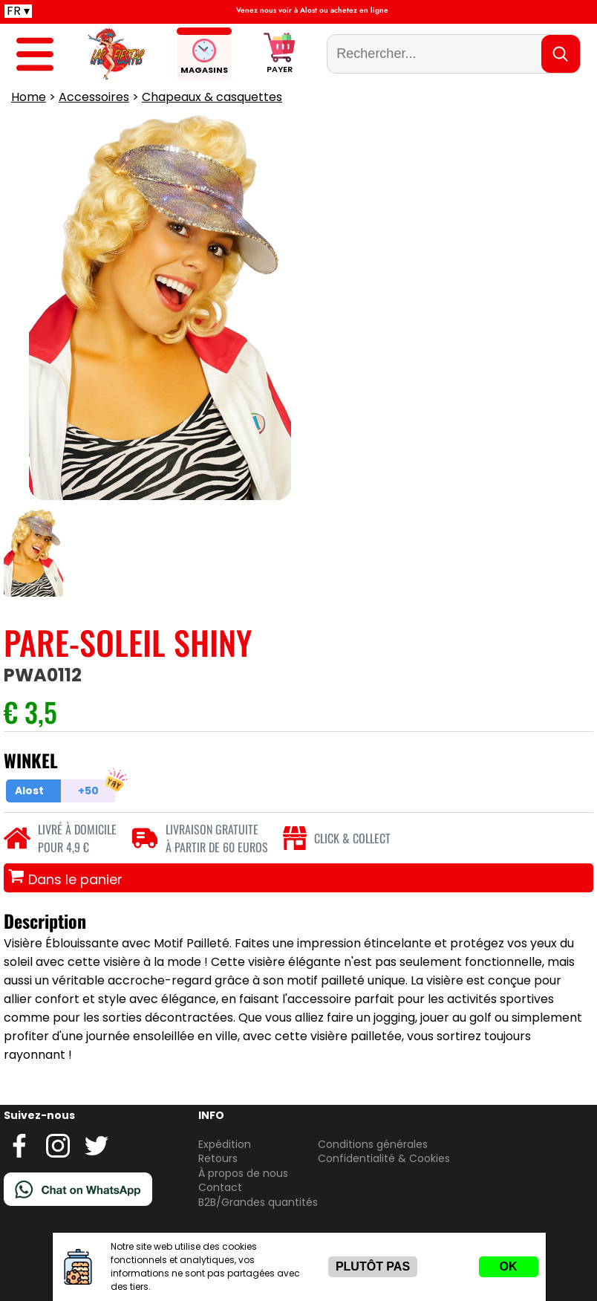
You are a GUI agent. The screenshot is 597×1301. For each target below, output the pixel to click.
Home (28, 97)
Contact (220, 1187)
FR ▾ (18, 11)
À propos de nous (243, 1173)
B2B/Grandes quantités (258, 1202)
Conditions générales (373, 1144)
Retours (218, 1158)
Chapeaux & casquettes (212, 97)
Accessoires (94, 97)
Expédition (224, 1144)
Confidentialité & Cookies (384, 1158)
